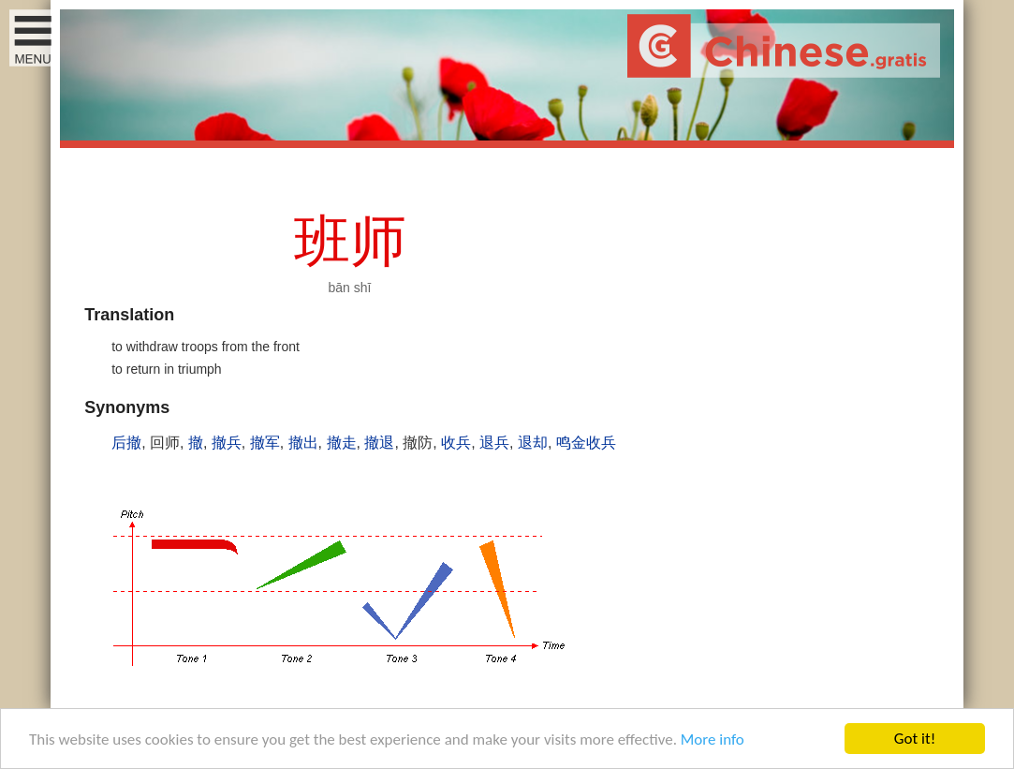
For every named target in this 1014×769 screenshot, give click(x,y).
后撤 (126, 443)
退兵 (494, 443)
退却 (533, 443)
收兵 (456, 443)
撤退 (379, 443)
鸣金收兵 (586, 443)
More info (712, 740)
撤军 (265, 443)
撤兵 (227, 443)
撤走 (342, 443)
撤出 (303, 443)
